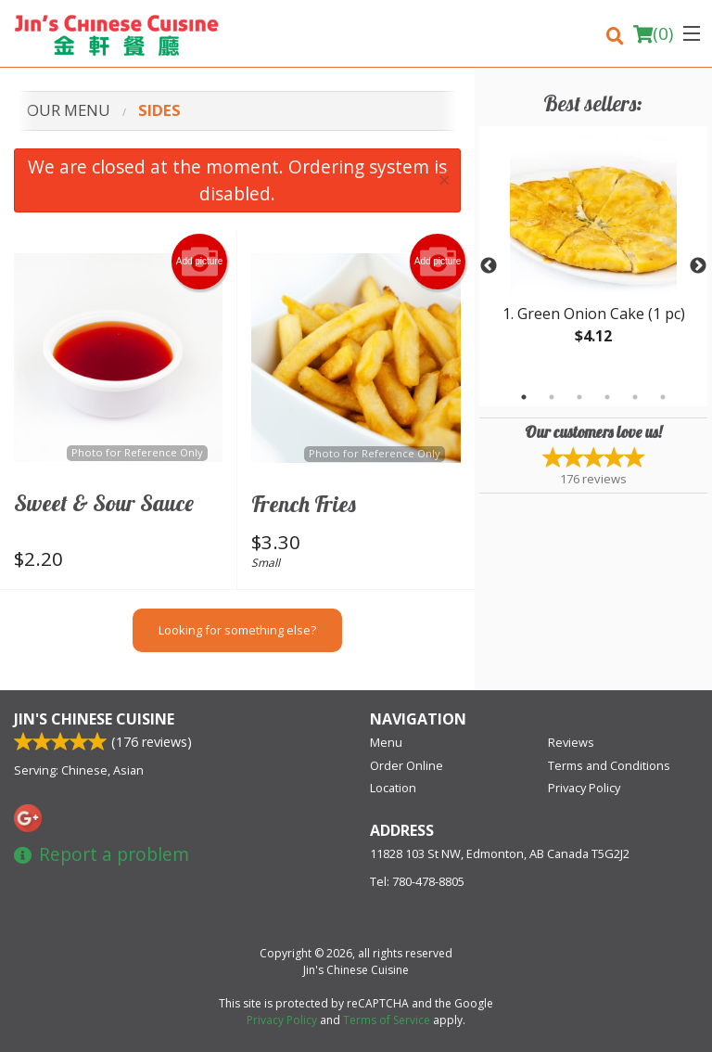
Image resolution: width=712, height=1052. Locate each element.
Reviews (571, 742)
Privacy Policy (584, 787)
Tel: (417, 881)
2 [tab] (551, 397)
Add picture (199, 261)
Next (698, 266)
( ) (653, 33)
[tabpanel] (593, 255)
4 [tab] (607, 397)
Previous (488, 266)
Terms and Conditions (609, 765)
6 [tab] (663, 397)
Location (393, 787)
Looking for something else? (237, 630)
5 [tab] (635, 397)
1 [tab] (524, 397)
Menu (386, 742)
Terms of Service (386, 1020)
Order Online (406, 765)
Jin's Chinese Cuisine (94, 719)
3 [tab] (579, 397)
